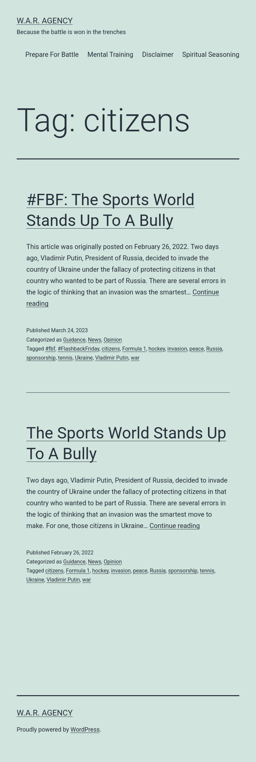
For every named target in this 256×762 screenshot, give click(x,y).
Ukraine (84, 358)
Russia (214, 349)
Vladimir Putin (111, 358)
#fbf (50, 349)
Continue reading (175, 526)
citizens (111, 349)
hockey (157, 349)
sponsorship (41, 358)
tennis (65, 358)
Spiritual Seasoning (210, 54)
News (94, 340)
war (135, 358)
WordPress (85, 729)
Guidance (74, 340)
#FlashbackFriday (78, 349)
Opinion (113, 340)
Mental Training (110, 54)
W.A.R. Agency (45, 20)
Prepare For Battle (52, 54)
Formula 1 (134, 349)
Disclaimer (157, 54)
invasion (177, 349)
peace (196, 349)
